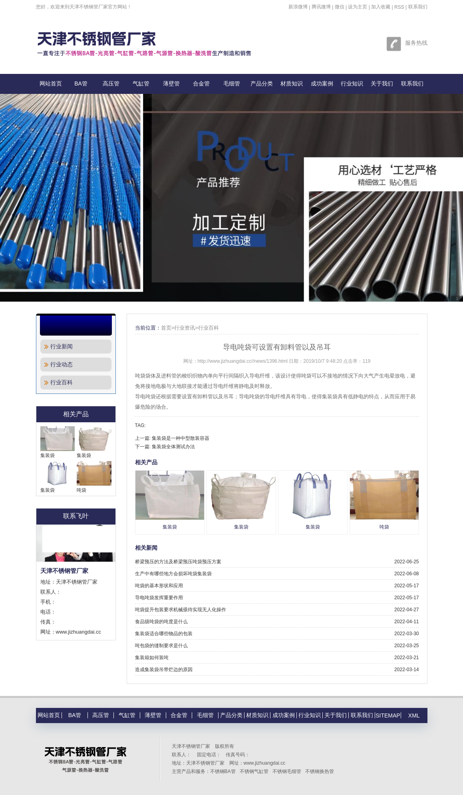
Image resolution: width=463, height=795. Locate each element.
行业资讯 (184, 328)
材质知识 (291, 83)
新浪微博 (298, 7)
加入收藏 (380, 7)
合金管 (201, 83)
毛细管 (231, 83)
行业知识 (352, 83)
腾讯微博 (321, 7)
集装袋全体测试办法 (173, 446)
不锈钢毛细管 (286, 771)
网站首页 (51, 83)
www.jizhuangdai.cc (265, 763)
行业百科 (58, 382)
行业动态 (58, 364)
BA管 (80, 83)
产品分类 (261, 83)
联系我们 (417, 7)
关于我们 (382, 83)
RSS (399, 7)
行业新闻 (58, 346)
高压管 (111, 83)
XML (414, 715)
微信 (339, 7)
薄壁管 (171, 83)
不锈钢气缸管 (254, 771)
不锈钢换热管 (319, 771)
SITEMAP (388, 715)
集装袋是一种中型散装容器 (180, 438)
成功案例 (322, 83)
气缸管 (141, 83)
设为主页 (357, 7)
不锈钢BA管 (223, 771)
